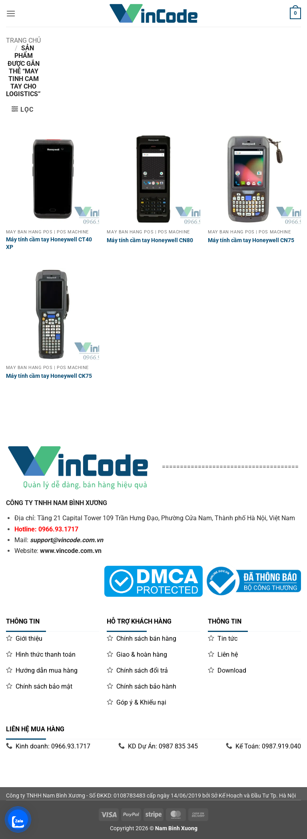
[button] (22, 109)
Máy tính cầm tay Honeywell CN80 (150, 240)
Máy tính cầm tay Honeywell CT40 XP (49, 243)
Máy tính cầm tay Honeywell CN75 (251, 240)
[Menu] (11, 13)
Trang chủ (23, 40)
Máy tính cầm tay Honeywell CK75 (49, 376)
